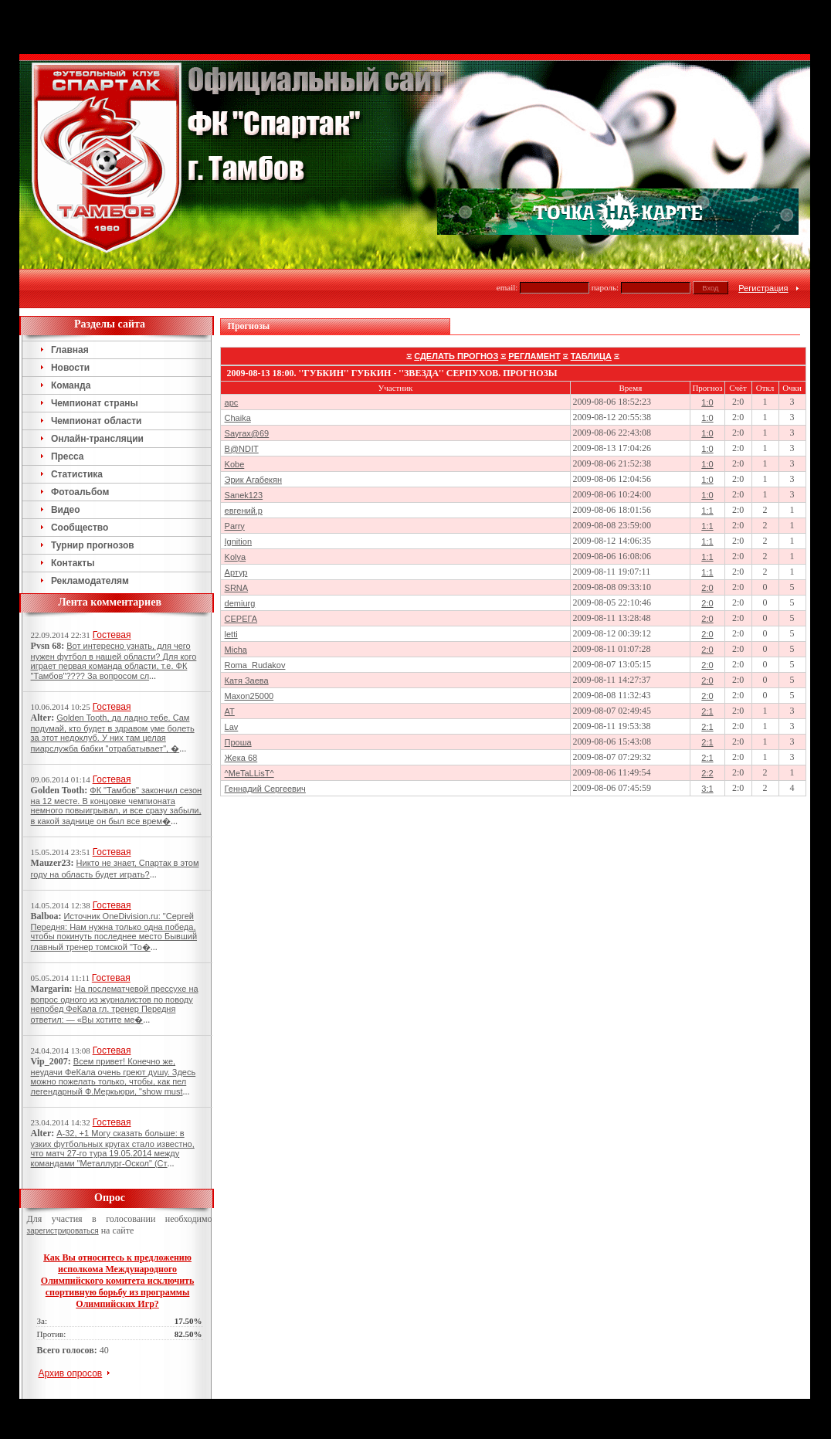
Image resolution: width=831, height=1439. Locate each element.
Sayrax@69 (247, 433)
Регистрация (763, 288)
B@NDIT (242, 448)
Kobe (235, 464)
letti (231, 634)
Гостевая (112, 635)
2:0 (707, 587)
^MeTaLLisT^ (249, 773)
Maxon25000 (249, 696)
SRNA (237, 587)
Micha (236, 649)
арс (232, 402)
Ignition (238, 541)
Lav (232, 726)
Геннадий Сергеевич (265, 788)
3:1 (707, 788)
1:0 (707, 402)
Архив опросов (71, 1373)
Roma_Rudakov (255, 665)
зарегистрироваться (63, 1231)
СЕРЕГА (241, 618)
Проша (238, 742)
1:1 (707, 510)
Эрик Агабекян (253, 479)
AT (230, 711)
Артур (236, 572)
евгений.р (244, 510)
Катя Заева (247, 680)
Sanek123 (244, 495)
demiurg (240, 603)
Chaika (238, 418)
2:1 (707, 711)
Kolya (235, 557)
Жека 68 (241, 757)
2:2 (707, 773)
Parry (235, 526)
